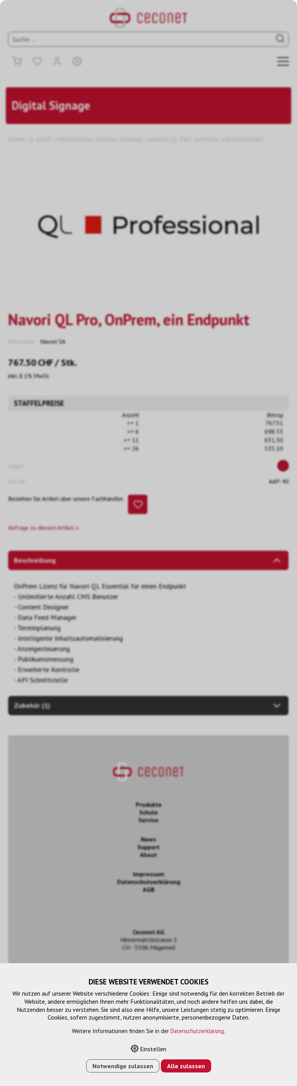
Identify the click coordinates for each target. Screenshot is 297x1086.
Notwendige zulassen (122, 1066)
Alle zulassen (186, 1066)
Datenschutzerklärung (197, 1031)
